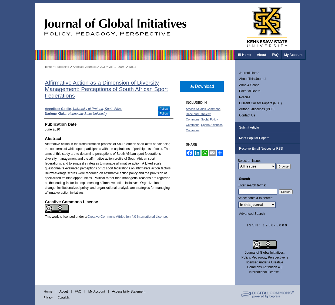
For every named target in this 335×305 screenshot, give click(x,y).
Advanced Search (252, 214)
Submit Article (249, 127)
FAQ (78, 291)
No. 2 (132, 66)
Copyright (63, 297)
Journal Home (249, 73)
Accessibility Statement (128, 291)
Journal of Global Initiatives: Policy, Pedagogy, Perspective (135, 26)
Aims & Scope (249, 85)
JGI (102, 66)
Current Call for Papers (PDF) (260, 103)
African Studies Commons (203, 108)
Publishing (62, 66)
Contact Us (247, 115)
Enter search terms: (252, 185)
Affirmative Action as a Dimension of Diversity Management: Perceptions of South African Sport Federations (106, 89)
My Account (96, 291)
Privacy (48, 297)
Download (202, 86)
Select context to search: (255, 198)
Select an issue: (249, 161)
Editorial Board (249, 91)
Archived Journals (84, 66)
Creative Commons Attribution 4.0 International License (127, 217)
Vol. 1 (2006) (116, 66)
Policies (244, 97)
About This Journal (252, 79)
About (63, 291)
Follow (164, 108)
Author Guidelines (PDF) (256, 109)
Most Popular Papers (254, 138)
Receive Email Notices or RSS (261, 148)
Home (48, 66)
